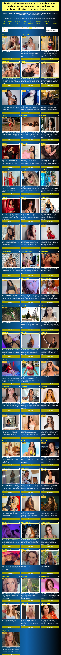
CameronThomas (45, 419)
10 (35, 28)
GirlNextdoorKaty (6, 368)
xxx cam (30, 639)
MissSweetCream (45, 573)
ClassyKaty (44, 111)
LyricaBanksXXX (6, 521)
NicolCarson (24, 394)
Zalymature (24, 214)
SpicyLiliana (44, 470)
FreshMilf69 (44, 368)
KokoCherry (5, 394)
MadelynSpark (25, 521)
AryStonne (24, 368)
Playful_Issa (5, 214)
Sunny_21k (5, 419)
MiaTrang (4, 291)
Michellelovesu (25, 265)
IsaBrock (23, 188)
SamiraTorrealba (6, 240)
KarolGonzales (25, 419)
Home (48, 28)
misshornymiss (45, 548)
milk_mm (43, 291)
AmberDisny (5, 137)
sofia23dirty (5, 342)
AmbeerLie (44, 316)
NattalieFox (24, 316)
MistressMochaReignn (27, 470)
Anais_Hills (44, 445)
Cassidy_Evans (6, 573)
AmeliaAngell (24, 291)
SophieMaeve (5, 60)
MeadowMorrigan (25, 496)
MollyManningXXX (45, 496)
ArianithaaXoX (44, 162)
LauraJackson (44, 214)
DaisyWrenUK (5, 599)
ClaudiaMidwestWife (46, 265)
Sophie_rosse (5, 316)
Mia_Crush (44, 394)
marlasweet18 (25, 34)
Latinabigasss (5, 86)
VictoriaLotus (24, 548)
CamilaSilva (5, 188)
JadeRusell (5, 111)
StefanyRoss (24, 111)
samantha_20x (25, 445)
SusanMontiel (44, 86)
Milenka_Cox (24, 137)
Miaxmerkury (44, 240)
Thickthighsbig (45, 521)
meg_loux (4, 265)
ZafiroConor (5, 470)
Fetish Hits (43, 652)
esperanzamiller (45, 188)
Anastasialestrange (26, 240)
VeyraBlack (24, 60)
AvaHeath (43, 137)
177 (4, 30)
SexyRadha (24, 342)
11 (39, 28)
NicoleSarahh (44, 342)
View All (5, 28)
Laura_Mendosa (6, 445)
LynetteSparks (6, 162)
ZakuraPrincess (25, 86)
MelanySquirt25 (6, 34)
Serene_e (43, 34)
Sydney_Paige (5, 548)
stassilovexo (24, 573)
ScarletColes (24, 162)
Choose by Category (51, 30)
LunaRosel (44, 60)
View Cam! (11, 57)
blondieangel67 (6, 496)
